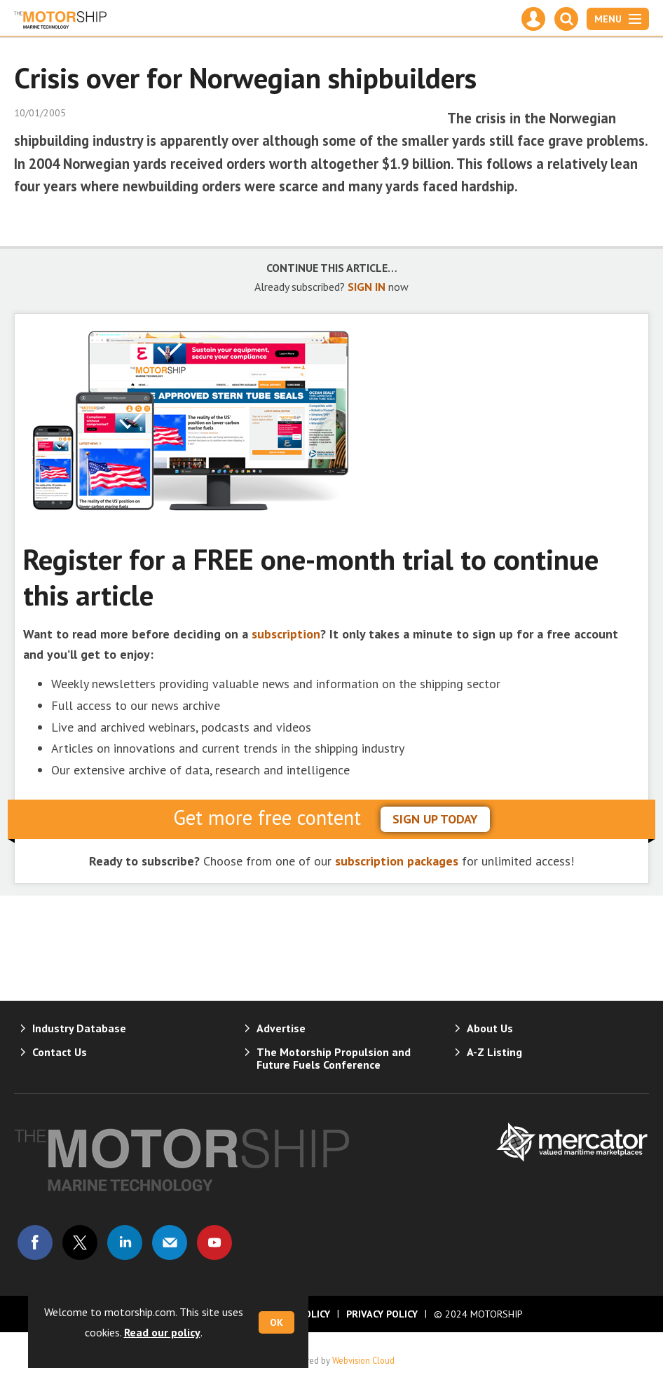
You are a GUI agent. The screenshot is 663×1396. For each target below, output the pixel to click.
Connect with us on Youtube (214, 1242)
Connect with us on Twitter (80, 1242)
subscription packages (396, 861)
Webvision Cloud (363, 1360)
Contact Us (59, 1052)
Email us (169, 1242)
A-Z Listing (494, 1052)
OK (276, 1322)
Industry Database (79, 1028)
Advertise (281, 1028)
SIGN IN (366, 287)
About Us (490, 1028)
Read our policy (162, 1332)
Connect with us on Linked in (125, 1242)
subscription (286, 634)
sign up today (435, 819)
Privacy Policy (382, 1314)
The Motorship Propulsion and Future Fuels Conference (334, 1058)
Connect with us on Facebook (35, 1242)
